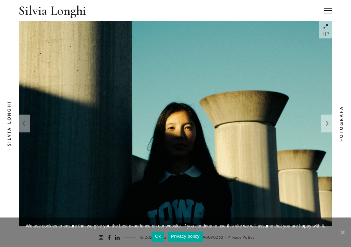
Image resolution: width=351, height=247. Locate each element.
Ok (158, 236)
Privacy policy (185, 236)
